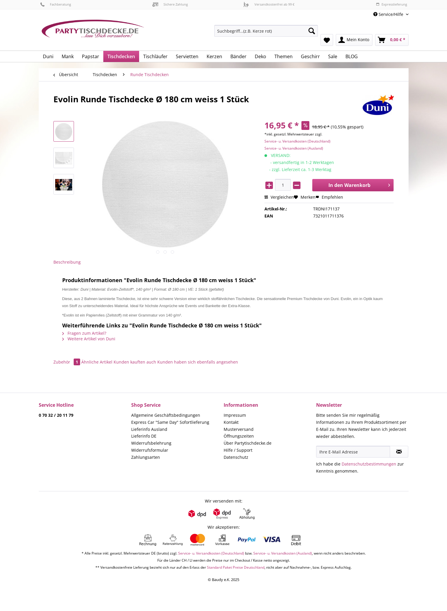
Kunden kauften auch (135, 362)
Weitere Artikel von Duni (88, 339)
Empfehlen (329, 197)
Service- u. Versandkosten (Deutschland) (297, 141)
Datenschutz (236, 457)
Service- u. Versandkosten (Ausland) (293, 148)
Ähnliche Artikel (96, 362)
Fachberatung (55, 4)
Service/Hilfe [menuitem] (388, 14)
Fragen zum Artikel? (84, 333)
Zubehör (67, 362)
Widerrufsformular (149, 450)
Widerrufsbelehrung (151, 443)
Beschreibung (67, 262)
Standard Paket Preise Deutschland (235, 567)
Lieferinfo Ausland (149, 429)
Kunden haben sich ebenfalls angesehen (197, 362)
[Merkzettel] (327, 40)
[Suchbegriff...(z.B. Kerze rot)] (266, 31)
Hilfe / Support (238, 450)
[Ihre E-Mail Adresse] (353, 452)
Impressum (235, 415)
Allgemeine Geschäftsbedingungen (165, 415)
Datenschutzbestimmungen (369, 464)
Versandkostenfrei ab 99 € (268, 4)
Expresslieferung (391, 4)
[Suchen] (312, 31)
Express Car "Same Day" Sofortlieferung (170, 422)
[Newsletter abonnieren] (399, 452)
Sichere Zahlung (170, 4)
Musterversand (239, 429)
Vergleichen (279, 197)
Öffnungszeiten (239, 436)
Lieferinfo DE (143, 436)
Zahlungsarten (145, 457)
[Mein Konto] (354, 40)
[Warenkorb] (392, 40)
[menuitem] (266, 33)
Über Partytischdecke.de (247, 443)
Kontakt (231, 422)
